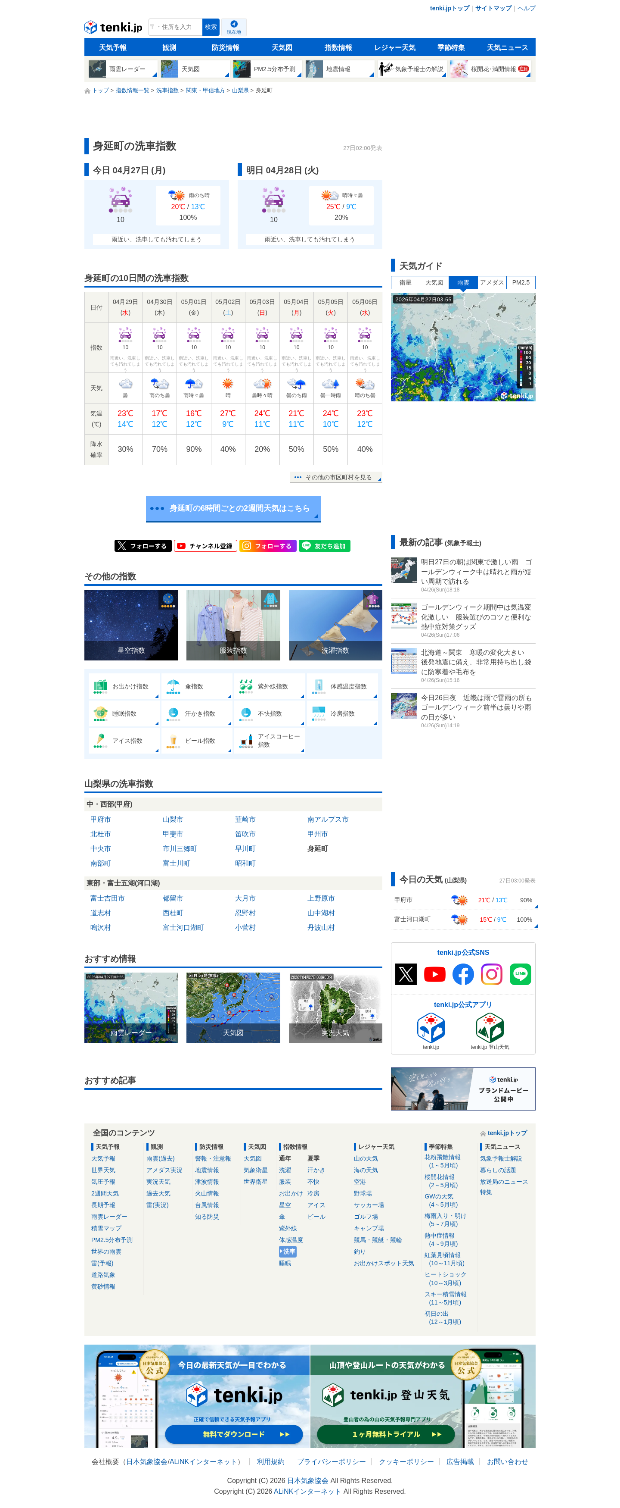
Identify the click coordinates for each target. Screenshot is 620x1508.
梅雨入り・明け (449, 1220)
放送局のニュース (504, 1181)
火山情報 (207, 1193)
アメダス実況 (164, 1170)
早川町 (245, 848)
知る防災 (207, 1216)
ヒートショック (449, 1279)
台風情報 (207, 1204)
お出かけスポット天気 (384, 1263)
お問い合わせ (507, 1461)
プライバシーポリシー (331, 1461)
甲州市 (317, 834)
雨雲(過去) (160, 1158)
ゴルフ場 (366, 1216)
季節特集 (451, 47)
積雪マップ (106, 1228)
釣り (360, 1251)
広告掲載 (460, 1461)
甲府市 (100, 819)
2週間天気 (105, 1193)
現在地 (234, 31)
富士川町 (176, 863)
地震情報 (207, 1170)
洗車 (289, 1251)
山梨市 (173, 819)
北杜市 (100, 834)
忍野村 (245, 913)
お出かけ (291, 1193)
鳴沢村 (100, 927)
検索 (211, 27)
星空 (285, 1204)
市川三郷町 (180, 848)
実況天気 (158, 1181)
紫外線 (288, 1228)
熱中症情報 (449, 1240)
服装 (285, 1181)
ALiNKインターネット (203, 1461)
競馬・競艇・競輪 (378, 1239)
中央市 (100, 848)
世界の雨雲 (106, 1251)
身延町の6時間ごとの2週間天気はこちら (240, 508)
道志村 (100, 913)
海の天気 (366, 1170)
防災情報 (225, 47)
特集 (486, 1192)
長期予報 (103, 1204)
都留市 (173, 898)
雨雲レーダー (109, 1216)
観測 (169, 47)
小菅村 (245, 927)
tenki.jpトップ (449, 8)
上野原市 (321, 898)
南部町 (100, 863)
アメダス (492, 282)
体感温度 (291, 1239)
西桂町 (173, 913)
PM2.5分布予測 (112, 1239)
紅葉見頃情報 (449, 1259)
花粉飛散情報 (449, 1162)
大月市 (245, 898)
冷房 (313, 1193)
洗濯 (285, 1170)
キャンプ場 (369, 1228)
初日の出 (449, 1318)
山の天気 (366, 1158)
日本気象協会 (146, 1461)
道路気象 (103, 1274)
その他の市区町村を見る (339, 477)
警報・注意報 (213, 1158)
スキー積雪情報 (449, 1299)
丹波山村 (321, 927)
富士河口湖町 (183, 927)
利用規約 (271, 1461)
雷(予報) (102, 1263)
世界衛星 (256, 1181)
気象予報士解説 (501, 1158)
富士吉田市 (107, 898)
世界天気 (103, 1170)
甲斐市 (173, 834)
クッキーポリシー (406, 1461)
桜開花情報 (449, 1181)
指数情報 (338, 47)
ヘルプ (527, 8)
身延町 (317, 848)
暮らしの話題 (498, 1170)
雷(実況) (157, 1204)
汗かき (316, 1170)
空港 (360, 1181)
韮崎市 (245, 819)
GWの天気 (449, 1201)
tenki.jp (114, 29)
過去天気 (158, 1193)
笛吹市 (245, 834)
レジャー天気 (394, 47)
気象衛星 (256, 1170)
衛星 (406, 282)
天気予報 (113, 47)
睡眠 (285, 1263)
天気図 (282, 47)
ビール (316, 1216)
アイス (316, 1204)
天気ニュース (507, 47)
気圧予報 (103, 1181)
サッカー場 (369, 1204)
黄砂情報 (103, 1286)
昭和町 (245, 863)
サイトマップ (493, 8)
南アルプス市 (328, 819)
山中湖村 (321, 913)
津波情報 (207, 1181)
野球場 (363, 1193)
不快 (313, 1181)
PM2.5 (521, 282)
